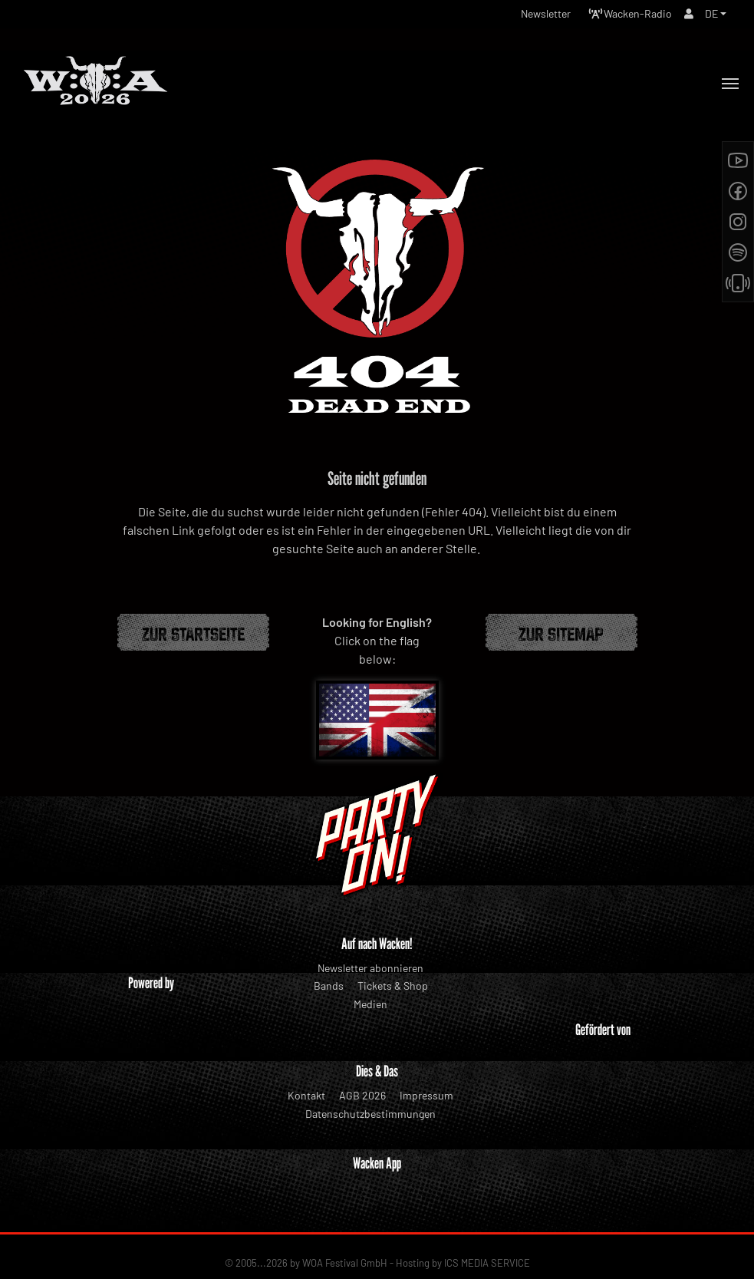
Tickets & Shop (392, 985)
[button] (715, 13)
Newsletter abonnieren (370, 967)
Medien (370, 1003)
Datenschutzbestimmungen (370, 1113)
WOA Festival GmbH (344, 1240)
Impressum (426, 1095)
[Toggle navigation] (730, 84)
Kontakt (306, 1095)
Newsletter (546, 13)
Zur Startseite (193, 632)
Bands (329, 985)
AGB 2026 (362, 1095)
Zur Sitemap (561, 632)
